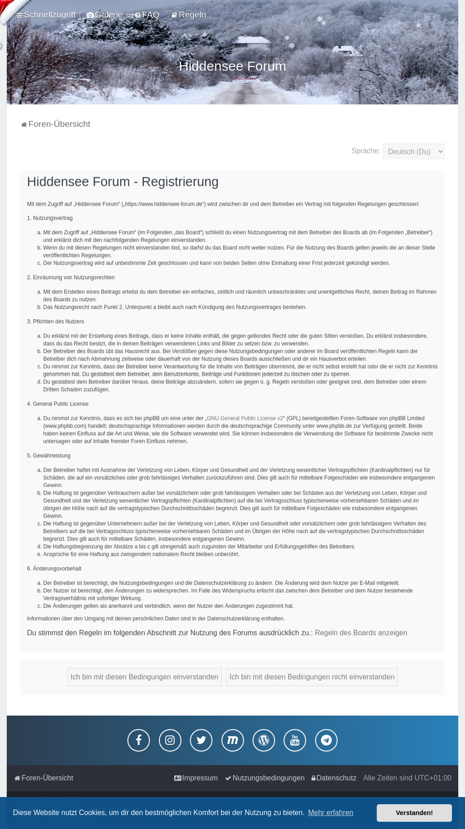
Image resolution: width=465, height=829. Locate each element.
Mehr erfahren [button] (330, 812)
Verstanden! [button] (414, 812)
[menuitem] (105, 15)
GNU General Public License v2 (245, 417)
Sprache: (366, 149)
